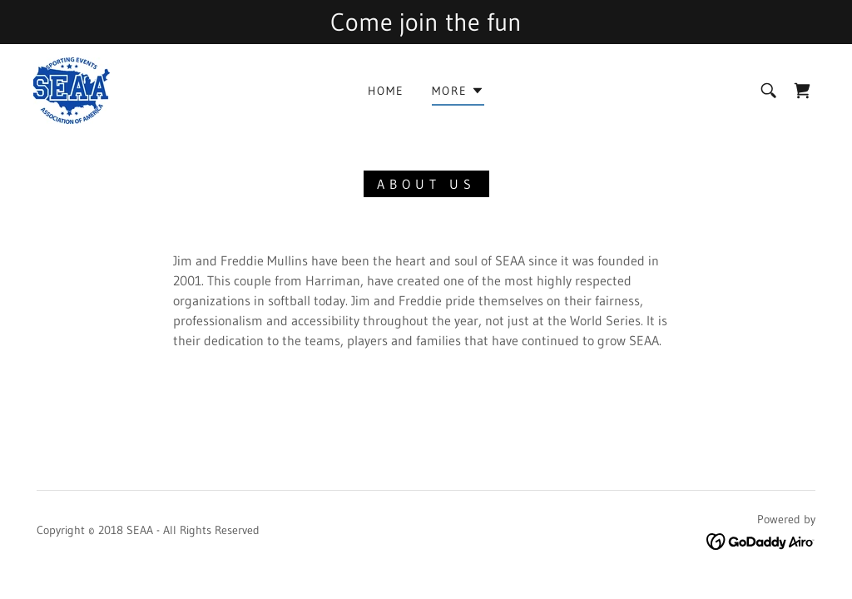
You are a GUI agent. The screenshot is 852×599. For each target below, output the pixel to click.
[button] (458, 93)
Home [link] (386, 90)
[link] (71, 89)
